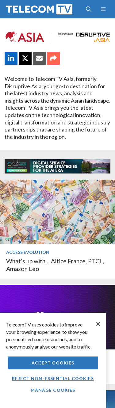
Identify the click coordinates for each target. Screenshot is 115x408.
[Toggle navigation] (103, 9)
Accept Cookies (53, 362)
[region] (53, 360)
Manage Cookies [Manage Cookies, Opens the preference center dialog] (53, 390)
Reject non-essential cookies (53, 378)
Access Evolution (27, 252)
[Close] (98, 324)
